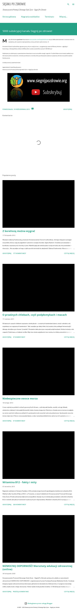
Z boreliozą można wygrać (18, 231)
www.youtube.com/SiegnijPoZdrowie (39, 39)
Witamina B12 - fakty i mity (19, 482)
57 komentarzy (19, 421)
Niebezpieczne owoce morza (20, 398)
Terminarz (49, 16)
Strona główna (9, 16)
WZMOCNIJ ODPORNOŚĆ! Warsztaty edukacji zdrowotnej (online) (37, 567)
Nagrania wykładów (30, 16)
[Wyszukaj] (68, 3)
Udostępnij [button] (67, 109)
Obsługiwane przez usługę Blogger (38, 603)
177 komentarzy (19, 253)
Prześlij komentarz (21, 592)
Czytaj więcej (69, 253)
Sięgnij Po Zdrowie (14, 4)
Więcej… (63, 16)
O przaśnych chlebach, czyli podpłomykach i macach (34, 314)
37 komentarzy (19, 337)
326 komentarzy (19, 505)
